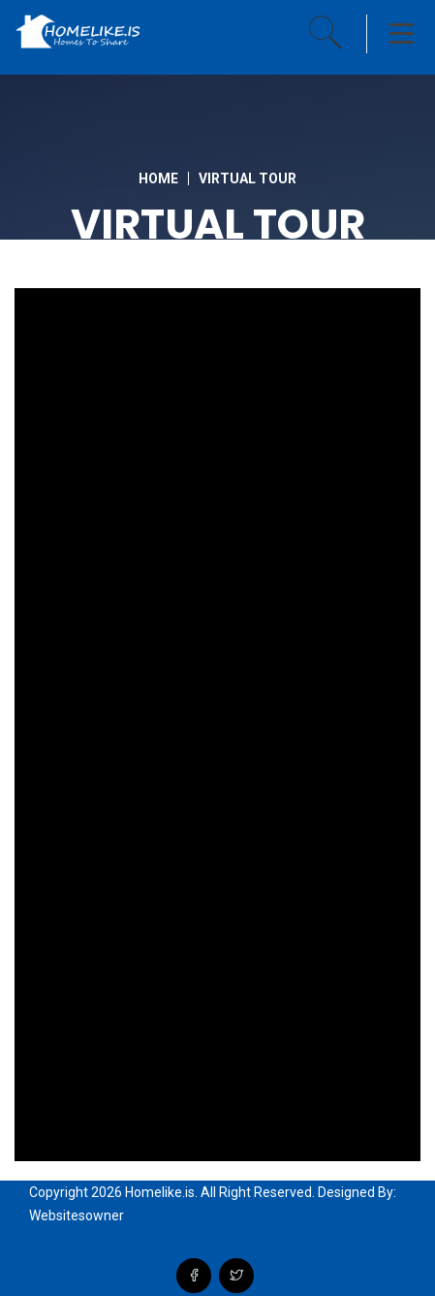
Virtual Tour (247, 178)
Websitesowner (76, 1215)
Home (158, 178)
